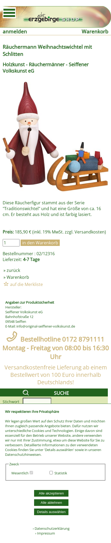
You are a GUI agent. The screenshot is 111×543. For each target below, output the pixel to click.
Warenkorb (95, 31)
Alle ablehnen (51, 503)
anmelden (15, 31)
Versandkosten (90, 232)
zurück (13, 270)
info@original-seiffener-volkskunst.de (45, 326)
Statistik (60, 473)
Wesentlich (20, 473)
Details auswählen (51, 512)
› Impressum (44, 533)
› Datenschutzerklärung (51, 528)
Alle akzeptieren (51, 493)
